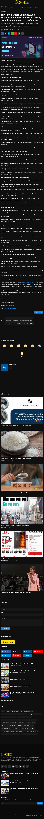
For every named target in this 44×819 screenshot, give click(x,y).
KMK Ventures (13, 782)
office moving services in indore (28, 728)
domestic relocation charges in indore (25, 725)
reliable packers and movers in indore (9, 722)
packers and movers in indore (27, 711)
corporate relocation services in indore (27, 722)
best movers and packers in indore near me (10, 728)
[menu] (1, 2)
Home (2, 6)
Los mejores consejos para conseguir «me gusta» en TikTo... (23, 692)
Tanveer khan (13, 665)
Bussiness (7, 6)
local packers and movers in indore (9, 725)
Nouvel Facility (3, 527)
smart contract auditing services (25, 317)
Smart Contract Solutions (28, 323)
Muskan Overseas (4, 460)
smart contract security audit (26, 320)
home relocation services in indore (31, 731)
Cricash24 (12, 774)
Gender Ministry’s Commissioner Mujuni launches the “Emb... (23, 670)
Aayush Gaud (3, 493)
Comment (3, 618)
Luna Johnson (12, 693)
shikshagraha (3, 594)
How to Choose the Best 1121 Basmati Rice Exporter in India (16, 458)
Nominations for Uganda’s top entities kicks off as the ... (22, 685)
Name (2, 606)
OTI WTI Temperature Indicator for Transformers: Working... (16, 425)
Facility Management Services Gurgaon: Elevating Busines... (16, 525)
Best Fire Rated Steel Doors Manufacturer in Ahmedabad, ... (16, 558)
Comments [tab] (4, 602)
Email (2, 612)
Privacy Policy (39, 815)
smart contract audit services (11, 317)
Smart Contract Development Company (13, 323)
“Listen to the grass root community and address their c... (23, 678)
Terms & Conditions (30, 815)
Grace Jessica (12, 364)
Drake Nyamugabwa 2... (14, 672)
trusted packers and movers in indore (28, 719)
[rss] (27, 766)
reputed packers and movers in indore (29, 734)
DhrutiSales (3, 426)
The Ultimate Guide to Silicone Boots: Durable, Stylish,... (22, 663)
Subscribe (40, 803)
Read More (39, 312)
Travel (3, 711)
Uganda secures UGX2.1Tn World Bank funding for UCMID (24, 788)
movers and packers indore (20, 714)
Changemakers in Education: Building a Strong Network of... (16, 592)
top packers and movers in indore (8, 717)
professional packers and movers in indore (10, 734)
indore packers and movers (34, 714)
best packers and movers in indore (25, 717)
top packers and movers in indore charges (10, 719)
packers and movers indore (7, 714)
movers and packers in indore (12, 711)
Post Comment (5, 628)
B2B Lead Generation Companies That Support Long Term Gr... (16, 492)
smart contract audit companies (12, 320)
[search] (42, 2)
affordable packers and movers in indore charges (12, 731)
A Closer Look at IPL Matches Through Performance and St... (24, 773)
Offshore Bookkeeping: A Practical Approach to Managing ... (24, 780)
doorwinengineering (4, 560)
